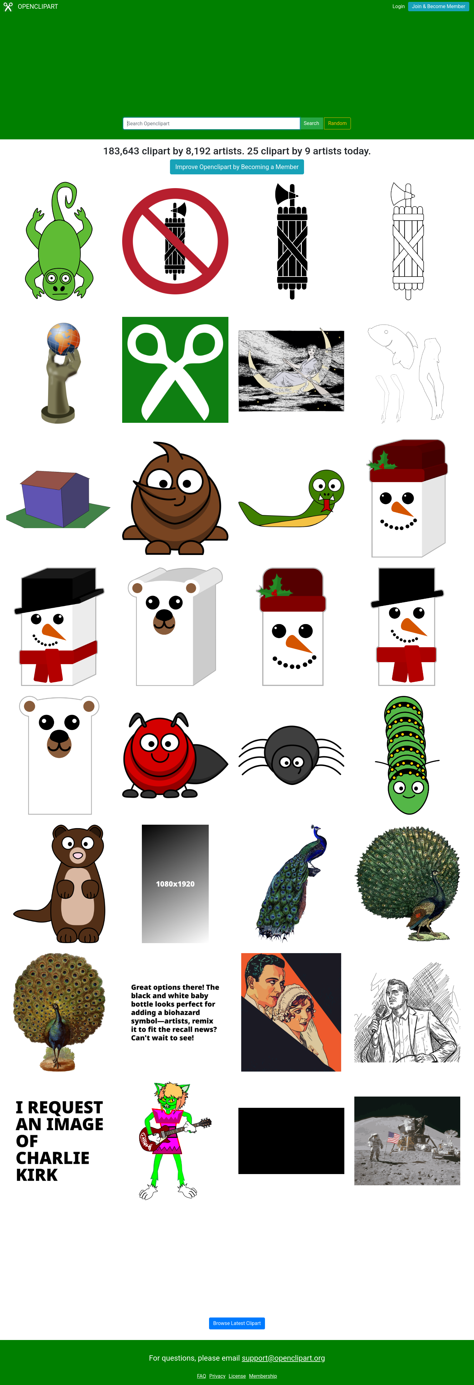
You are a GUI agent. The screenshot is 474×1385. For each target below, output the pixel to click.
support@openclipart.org (283, 1358)
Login (398, 6)
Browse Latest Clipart (237, 1323)
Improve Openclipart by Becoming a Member (237, 167)
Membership (263, 1376)
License (237, 1376)
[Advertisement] (237, 65)
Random (337, 123)
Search (311, 123)
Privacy (217, 1376)
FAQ (201, 1376)
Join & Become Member (438, 6)
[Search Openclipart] (211, 123)
